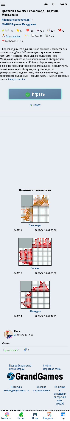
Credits (47, 365)
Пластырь (35, 225)
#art (24, 79)
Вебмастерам (16, 369)
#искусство (14, 79)
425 (40, 30)
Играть (35, 94)
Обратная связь (52, 369)
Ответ (35, 105)
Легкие (35, 268)
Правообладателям (20, 365)
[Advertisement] (35, 153)
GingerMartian (13, 36)
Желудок (35, 311)
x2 (61, 30)
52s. (51, 30)
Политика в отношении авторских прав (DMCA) (60, 395)
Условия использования (41, 388)
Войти (63, 4)
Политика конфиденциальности (16, 388)
